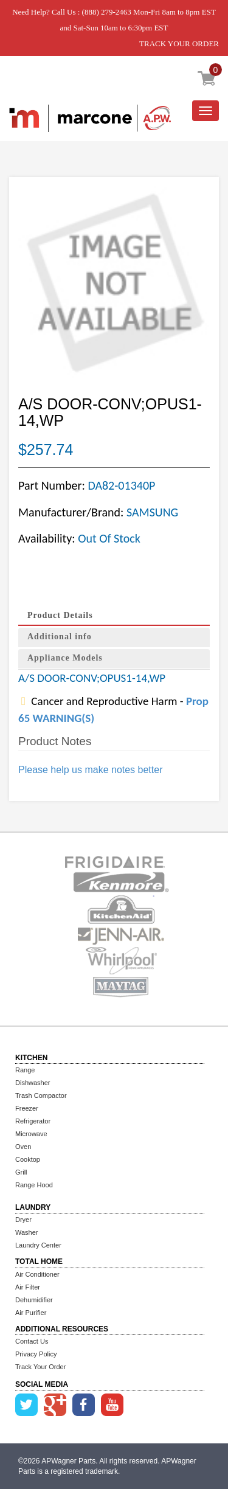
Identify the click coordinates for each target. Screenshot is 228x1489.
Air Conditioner (37, 1274)
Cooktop (27, 1159)
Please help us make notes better (90, 770)
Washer (26, 1232)
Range (25, 1070)
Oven (23, 1146)
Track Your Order (40, 1366)
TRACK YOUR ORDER (179, 43)
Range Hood (34, 1185)
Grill (21, 1172)
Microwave (31, 1133)
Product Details (60, 615)
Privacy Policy (36, 1354)
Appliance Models (65, 657)
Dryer (23, 1219)
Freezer (26, 1108)
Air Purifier (30, 1312)
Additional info (59, 636)
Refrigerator (32, 1121)
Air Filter (27, 1287)
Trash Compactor (41, 1095)
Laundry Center (38, 1245)
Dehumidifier (34, 1299)
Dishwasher (32, 1082)
